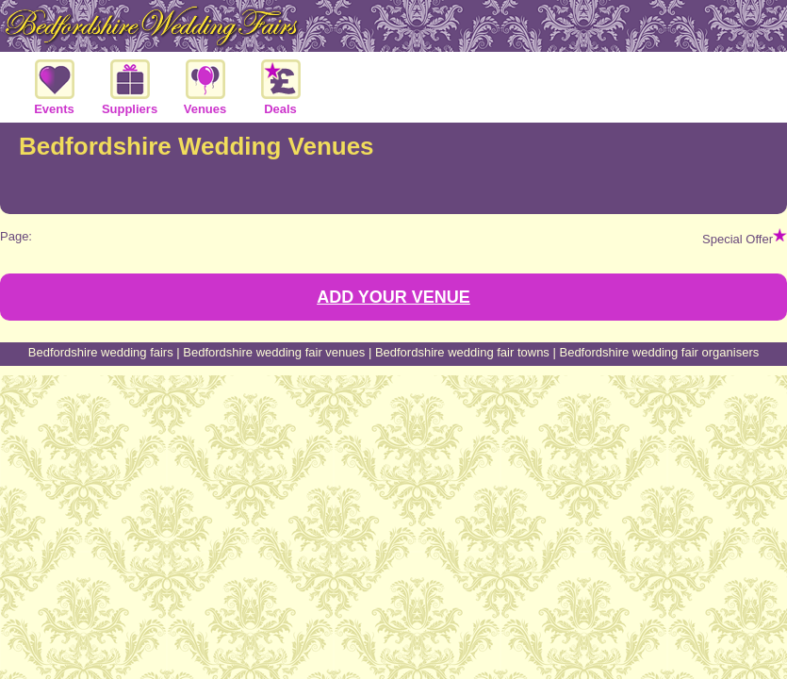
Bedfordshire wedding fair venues (274, 352)
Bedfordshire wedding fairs (100, 352)
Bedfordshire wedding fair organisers (659, 352)
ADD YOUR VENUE (393, 297)
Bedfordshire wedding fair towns (462, 352)
